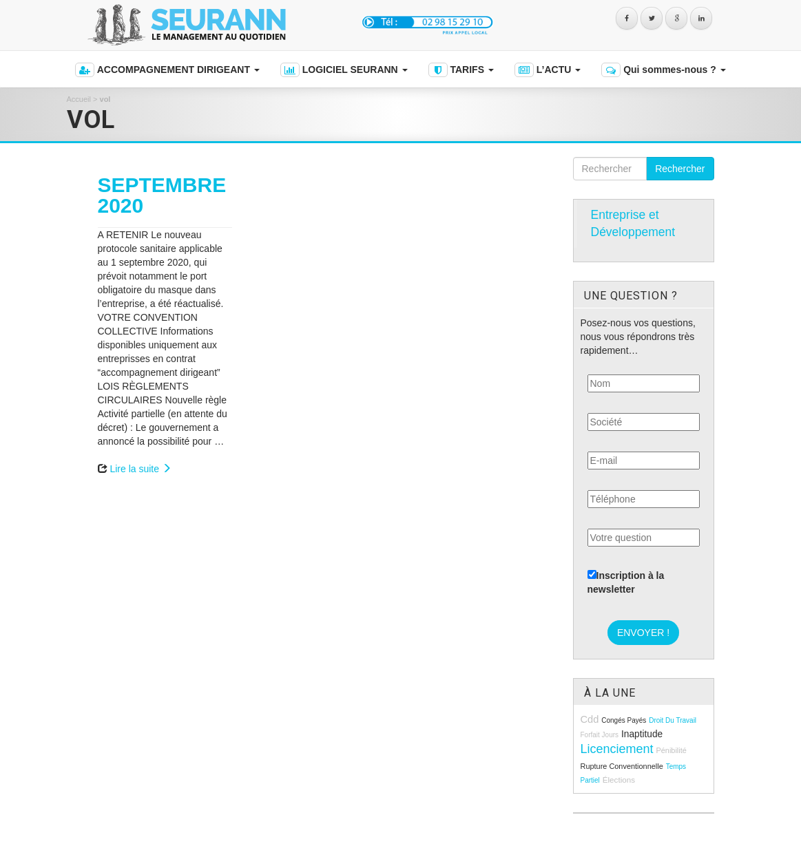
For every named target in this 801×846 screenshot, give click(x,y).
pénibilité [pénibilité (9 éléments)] (671, 750)
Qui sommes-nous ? (663, 70)
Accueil (79, 99)
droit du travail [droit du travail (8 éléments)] (672, 720)
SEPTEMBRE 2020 (162, 195)
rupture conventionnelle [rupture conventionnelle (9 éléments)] (622, 766)
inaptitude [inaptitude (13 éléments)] (642, 734)
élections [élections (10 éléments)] (619, 779)
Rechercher (680, 168)
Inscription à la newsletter (626, 582)
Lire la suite (140, 468)
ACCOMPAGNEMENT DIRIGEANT (167, 70)
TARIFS (461, 70)
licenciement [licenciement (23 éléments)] (617, 749)
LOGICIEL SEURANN (344, 70)
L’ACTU (547, 70)
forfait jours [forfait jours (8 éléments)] (600, 735)
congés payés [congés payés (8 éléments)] (623, 720)
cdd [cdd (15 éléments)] (590, 719)
